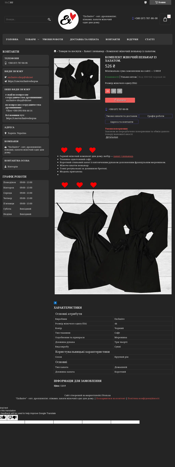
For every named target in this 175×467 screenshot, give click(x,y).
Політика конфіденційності (143, 398)
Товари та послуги (70, 51)
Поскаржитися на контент (110, 398)
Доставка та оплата (84, 39)
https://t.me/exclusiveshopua (23, 81)
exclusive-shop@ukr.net (20, 77)
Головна (12, 39)
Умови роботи (53, 39)
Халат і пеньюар (94, 51)
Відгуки (132, 39)
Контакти (113, 39)
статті (149, 39)
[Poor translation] (12, 417)
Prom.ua (106, 395)
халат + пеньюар (123, 156)
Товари (30, 39)
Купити (121, 100)
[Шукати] (49, 20)
